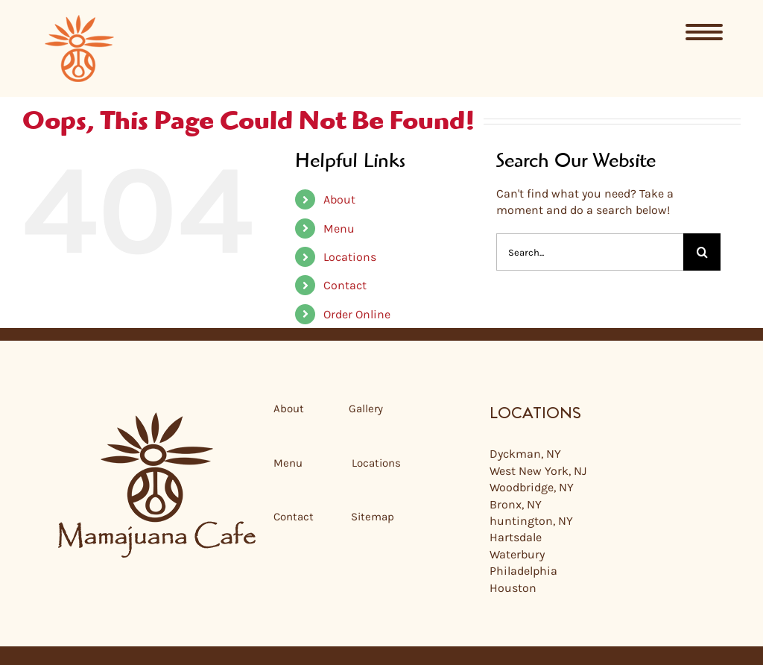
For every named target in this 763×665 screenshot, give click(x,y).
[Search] (702, 252)
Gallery (366, 408)
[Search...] (589, 252)
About (339, 199)
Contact (345, 285)
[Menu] (704, 31)
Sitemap (372, 516)
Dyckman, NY (525, 454)
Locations (349, 257)
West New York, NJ (538, 471)
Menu (339, 228)
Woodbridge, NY (532, 487)
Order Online (356, 314)
